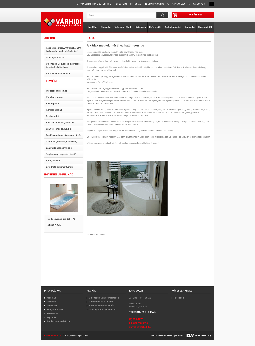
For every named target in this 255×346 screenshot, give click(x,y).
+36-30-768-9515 (176, 4)
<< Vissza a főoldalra (96, 234)
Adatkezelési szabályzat (58, 321)
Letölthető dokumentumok (59, 167)
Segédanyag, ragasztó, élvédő (61, 154)
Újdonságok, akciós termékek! (104, 298)
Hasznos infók (205, 27)
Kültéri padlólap (54, 110)
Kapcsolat (190, 27)
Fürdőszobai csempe (56, 91)
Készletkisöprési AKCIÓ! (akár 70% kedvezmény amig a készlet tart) (63, 49)
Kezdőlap (92, 27)
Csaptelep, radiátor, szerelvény (61, 141)
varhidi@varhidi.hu (154, 4)
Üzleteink (51, 301)
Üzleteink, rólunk (122, 27)
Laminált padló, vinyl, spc (59, 148)
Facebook (179, 298)
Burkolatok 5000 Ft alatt (58, 73)
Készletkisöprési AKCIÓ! (101, 305)
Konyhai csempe (54, 97)
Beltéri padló (52, 103)
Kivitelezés (140, 27)
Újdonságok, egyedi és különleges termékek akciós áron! (63, 65)
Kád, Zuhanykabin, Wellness (60, 122)
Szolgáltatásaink (173, 27)
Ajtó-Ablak (106, 27)
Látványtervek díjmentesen (102, 309)
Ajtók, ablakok (53, 160)
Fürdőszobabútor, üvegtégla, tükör (63, 135)
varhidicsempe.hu (53, 335)
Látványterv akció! (55, 57)
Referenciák (155, 27)
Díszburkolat (52, 116)
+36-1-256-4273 (197, 4)
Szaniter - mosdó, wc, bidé (59, 129)
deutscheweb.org (199, 335)
